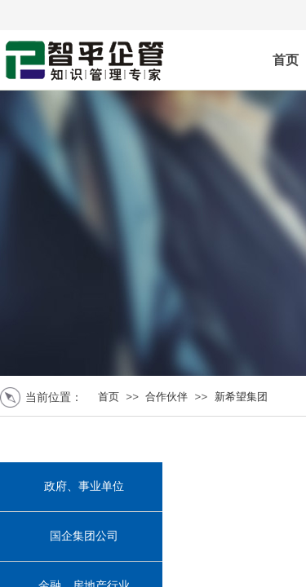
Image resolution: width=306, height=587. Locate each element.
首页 (108, 397)
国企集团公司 (84, 536)
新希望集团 (241, 397)
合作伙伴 (166, 397)
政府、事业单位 (84, 486)
